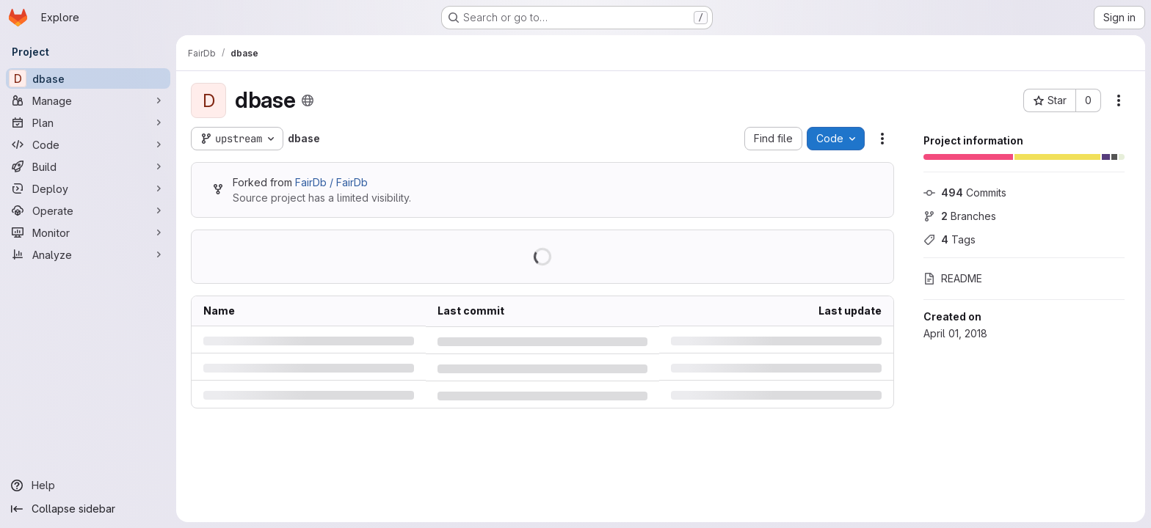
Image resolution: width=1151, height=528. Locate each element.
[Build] (88, 166)
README (952, 278)
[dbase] (88, 78)
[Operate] (88, 210)
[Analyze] (88, 254)
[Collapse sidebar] (88, 509)
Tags (949, 239)
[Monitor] (88, 232)
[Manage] (88, 100)
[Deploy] (88, 188)
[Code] (88, 144)
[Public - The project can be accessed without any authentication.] (307, 100)
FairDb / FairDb (331, 182)
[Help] (88, 485)
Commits (964, 192)
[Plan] (88, 122)
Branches (959, 216)
